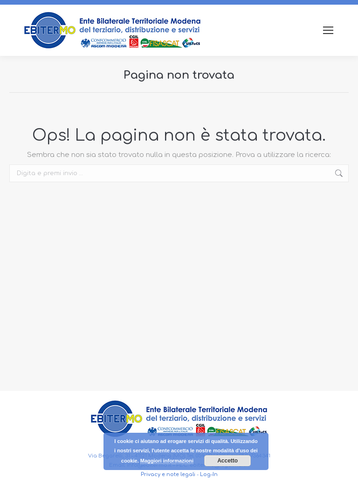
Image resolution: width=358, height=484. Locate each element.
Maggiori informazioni (166, 461)
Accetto (227, 460)
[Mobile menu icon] (328, 30)
